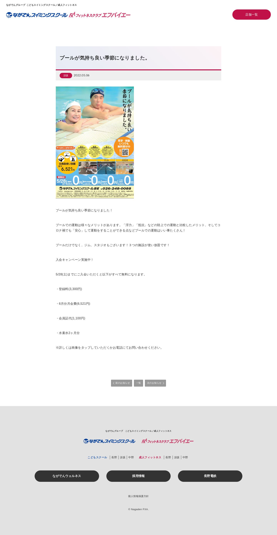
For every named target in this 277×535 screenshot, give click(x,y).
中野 (131, 457)
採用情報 (138, 475)
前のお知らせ (122, 383)
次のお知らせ (154, 383)
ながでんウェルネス (67, 475)
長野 (114, 457)
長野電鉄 (210, 475)
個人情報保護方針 (138, 496)
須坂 (65, 75)
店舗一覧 (251, 14)
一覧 (138, 383)
